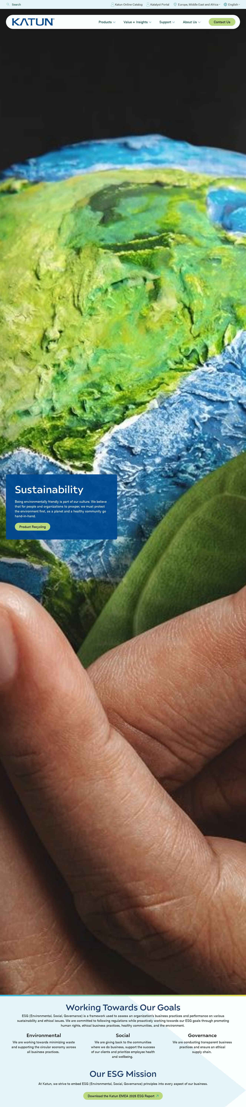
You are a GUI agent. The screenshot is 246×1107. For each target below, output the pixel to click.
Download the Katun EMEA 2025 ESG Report (123, 1095)
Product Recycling (32, 526)
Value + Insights (137, 21)
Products (107, 21)
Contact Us (222, 21)
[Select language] (231, 4)
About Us (192, 21)
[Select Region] (196, 4)
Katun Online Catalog (127, 4)
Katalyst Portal (157, 4)
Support (167, 21)
